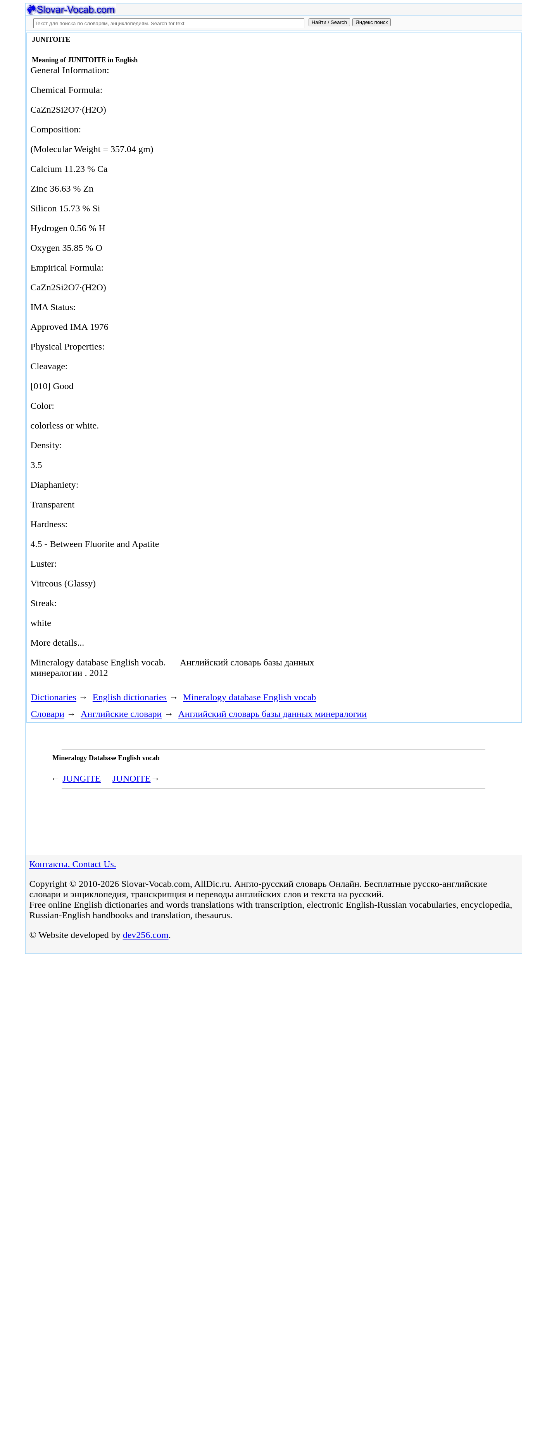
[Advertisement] (431, 97)
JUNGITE (81, 778)
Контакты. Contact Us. (72, 864)
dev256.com (146, 935)
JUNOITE (131, 778)
